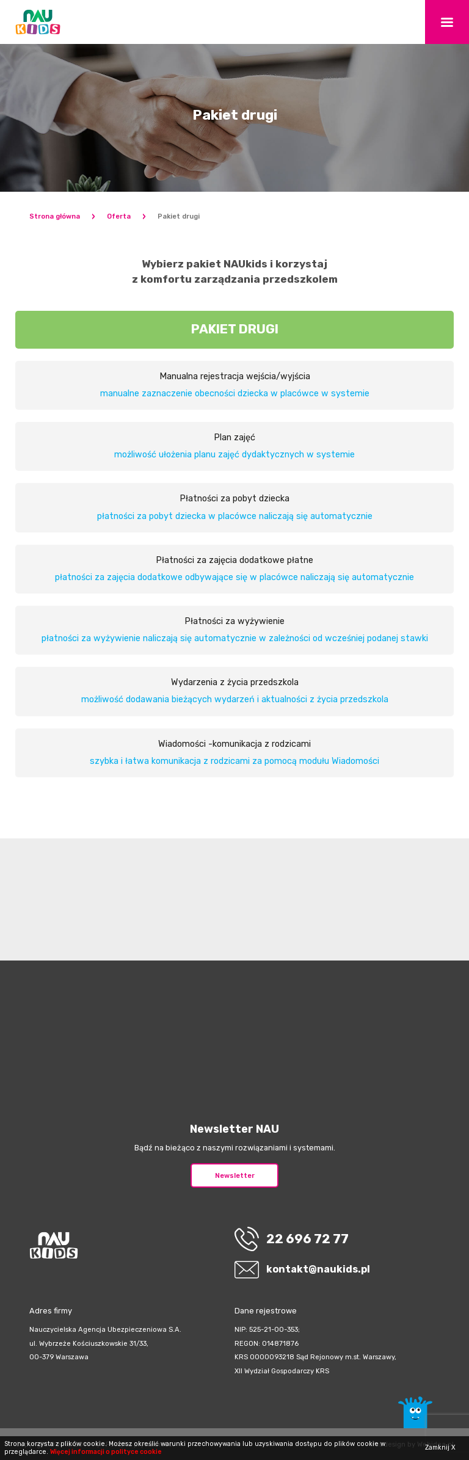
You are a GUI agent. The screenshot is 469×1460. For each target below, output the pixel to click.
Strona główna (54, 216)
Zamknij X (440, 1447)
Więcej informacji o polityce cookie (106, 1452)
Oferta (119, 216)
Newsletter (235, 1176)
